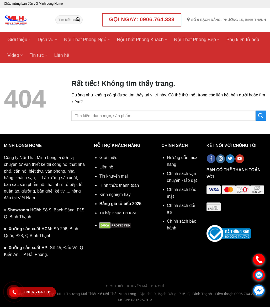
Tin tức (38, 55)
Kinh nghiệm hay (115, 194)
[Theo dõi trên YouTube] (239, 158)
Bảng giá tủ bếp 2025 (120, 203)
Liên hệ (61, 55)
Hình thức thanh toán (119, 185)
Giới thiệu (19, 39)
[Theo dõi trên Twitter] (230, 158)
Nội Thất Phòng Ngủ (87, 39)
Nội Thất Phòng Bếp (196, 39)
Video (15, 55)
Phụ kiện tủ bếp (242, 39)
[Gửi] (77, 19)
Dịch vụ (47, 39)
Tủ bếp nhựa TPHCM (117, 213)
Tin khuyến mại (113, 176)
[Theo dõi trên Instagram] (220, 158)
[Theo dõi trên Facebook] (211, 158)
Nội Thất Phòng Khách (142, 39)
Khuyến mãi (138, 286)
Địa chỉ (157, 286)
